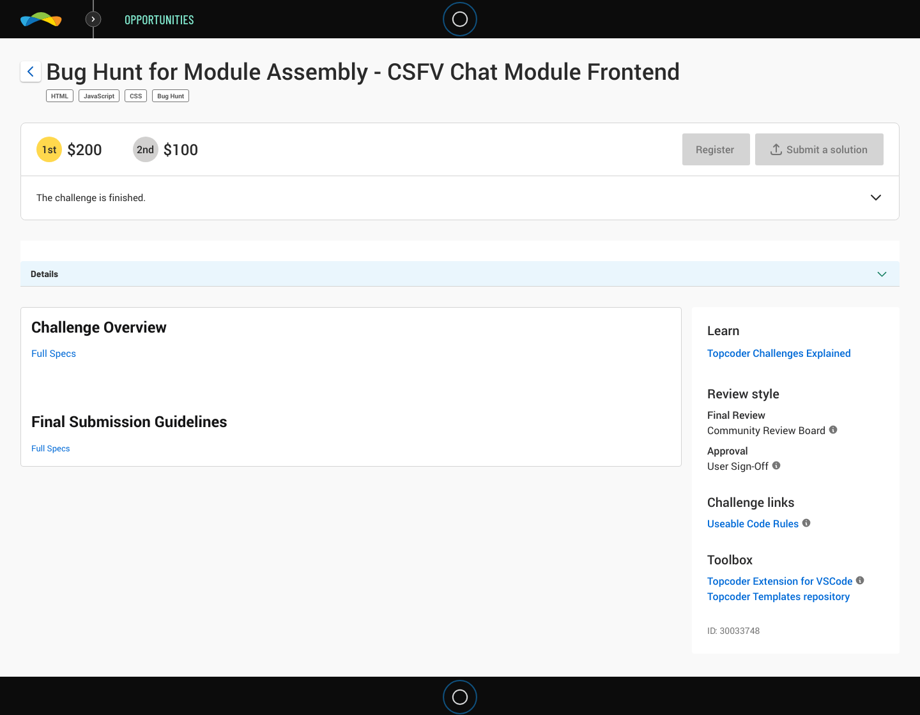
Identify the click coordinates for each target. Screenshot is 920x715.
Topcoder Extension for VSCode (779, 581)
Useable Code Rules (753, 523)
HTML (59, 95)
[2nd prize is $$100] (145, 149)
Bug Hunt (170, 95)
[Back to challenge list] (30, 71)
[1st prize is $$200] (49, 149)
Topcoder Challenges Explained (779, 353)
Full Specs (53, 353)
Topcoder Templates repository (778, 596)
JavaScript (99, 95)
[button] (876, 198)
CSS (136, 95)
